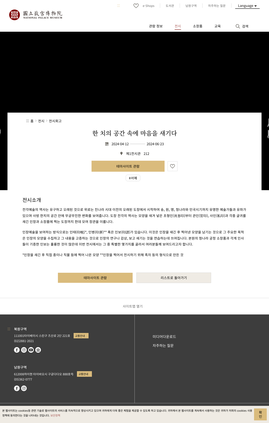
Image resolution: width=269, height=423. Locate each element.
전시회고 (55, 120)
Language (245, 5)
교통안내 (80, 336)
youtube (31, 350)
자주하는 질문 (163, 345)
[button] (214, 121)
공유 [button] (202, 121)
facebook (17, 350)
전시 (41, 120)
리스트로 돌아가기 (174, 277)
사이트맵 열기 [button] (133, 306)
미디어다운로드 (164, 336)
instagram (24, 350)
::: (118, 5)
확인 (260, 414)
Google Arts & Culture (38, 350)
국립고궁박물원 (35, 15)
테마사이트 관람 (128, 166)
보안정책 (55, 415)
